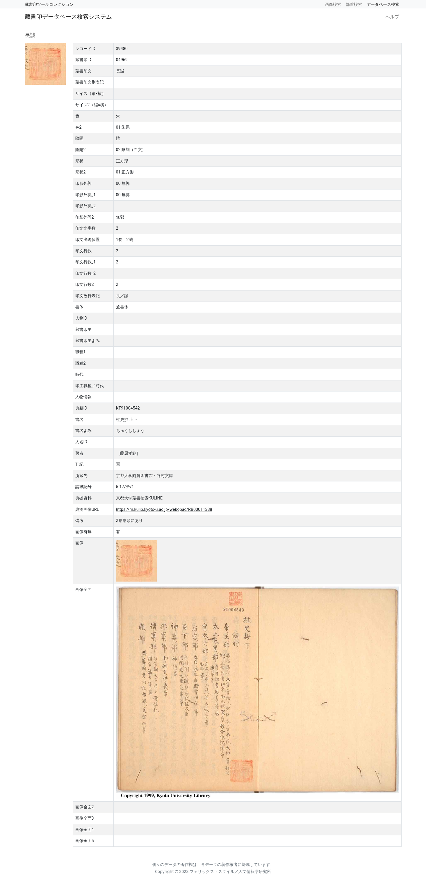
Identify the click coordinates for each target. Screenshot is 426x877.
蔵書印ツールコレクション (49, 4)
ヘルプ (392, 16)
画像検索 (333, 4)
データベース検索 (383, 4)
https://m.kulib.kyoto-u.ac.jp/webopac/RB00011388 (164, 509)
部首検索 (354, 4)
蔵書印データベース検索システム (68, 16)
